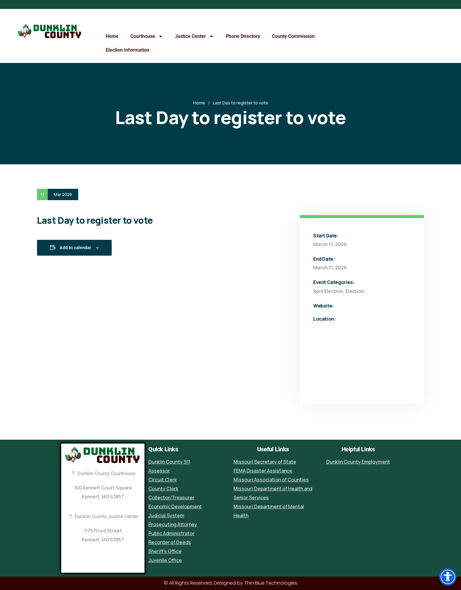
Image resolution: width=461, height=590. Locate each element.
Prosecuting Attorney (172, 524)
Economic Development (175, 506)
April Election (328, 291)
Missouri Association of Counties (271, 479)
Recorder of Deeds (169, 542)
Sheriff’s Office (165, 551)
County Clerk (163, 488)
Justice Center (194, 36)
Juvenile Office (165, 560)
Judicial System (166, 515)
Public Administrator (171, 533)
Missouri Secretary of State (264, 461)
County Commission (293, 36)
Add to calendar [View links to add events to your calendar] (75, 247)
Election (354, 291)
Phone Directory (243, 36)
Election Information (127, 50)
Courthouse (146, 36)
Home (112, 36)
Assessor (159, 470)
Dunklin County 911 (169, 461)
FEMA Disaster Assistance (262, 470)
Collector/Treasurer (171, 497)
